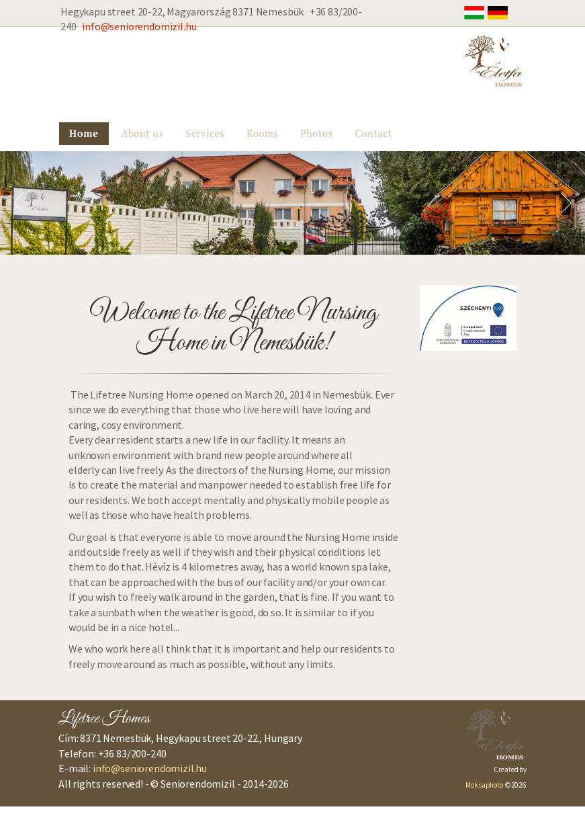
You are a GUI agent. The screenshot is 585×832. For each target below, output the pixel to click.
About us (142, 133)
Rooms (262, 133)
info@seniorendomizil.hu (139, 26)
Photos (316, 133)
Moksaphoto (483, 785)
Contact (373, 133)
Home (84, 133)
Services (204, 133)
